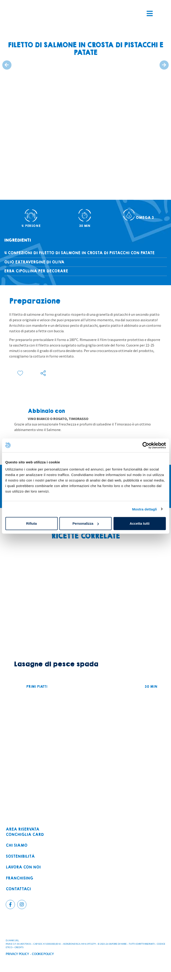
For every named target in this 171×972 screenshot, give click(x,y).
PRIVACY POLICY (17, 954)
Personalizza (86, 523)
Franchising (19, 878)
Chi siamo (16, 845)
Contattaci (18, 889)
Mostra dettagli (144, 509)
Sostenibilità (20, 856)
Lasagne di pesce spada (56, 664)
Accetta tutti (140, 523)
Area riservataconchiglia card (25, 832)
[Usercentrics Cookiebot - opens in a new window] (146, 445)
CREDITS (18, 947)
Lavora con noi (23, 867)
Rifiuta (31, 523)
